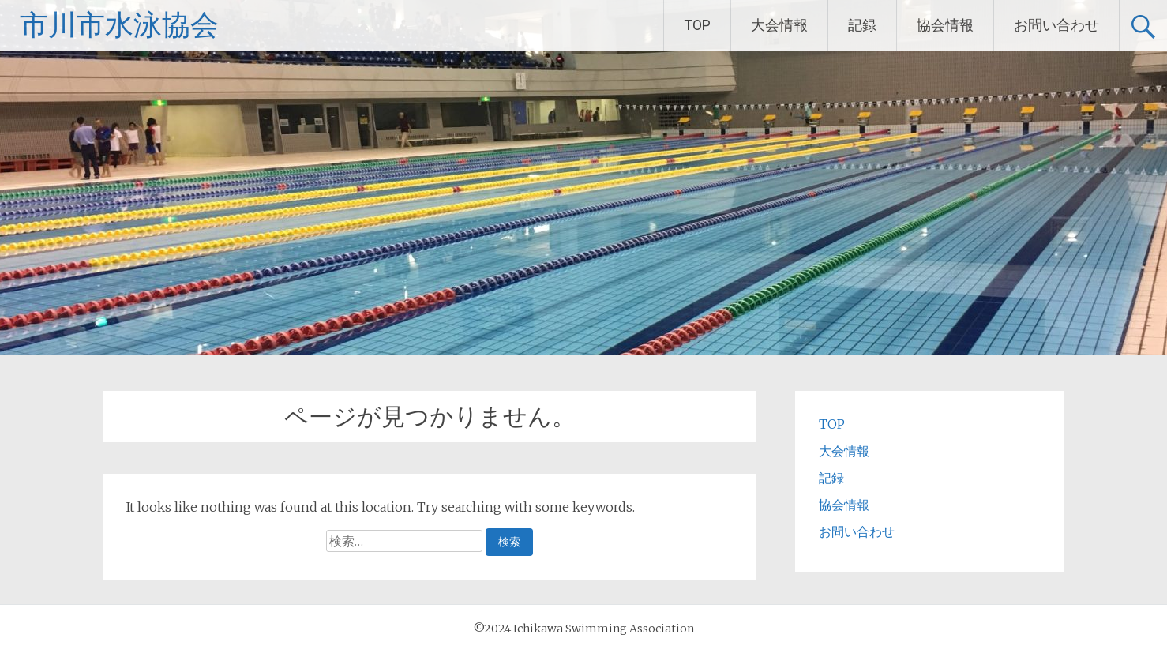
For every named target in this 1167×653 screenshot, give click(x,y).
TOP (697, 25)
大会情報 (779, 25)
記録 (862, 25)
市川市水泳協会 (119, 25)
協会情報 (945, 25)
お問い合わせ (1056, 25)
